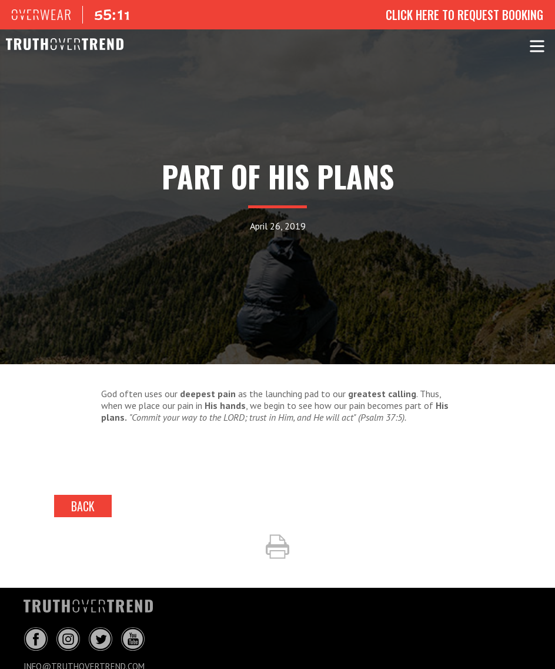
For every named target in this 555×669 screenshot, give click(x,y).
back (83, 506)
